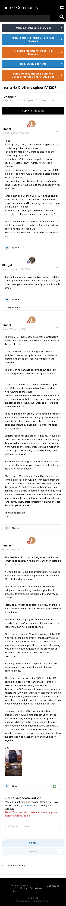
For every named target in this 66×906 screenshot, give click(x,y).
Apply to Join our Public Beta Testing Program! (33, 39)
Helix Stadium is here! (33, 63)
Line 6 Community (20, 7)
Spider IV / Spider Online (40, 100)
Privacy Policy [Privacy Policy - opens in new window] (24, 887)
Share (33, 842)
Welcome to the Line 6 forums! (33, 27)
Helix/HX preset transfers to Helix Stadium (33, 52)
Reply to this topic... (21, 826)
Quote (15, 247)
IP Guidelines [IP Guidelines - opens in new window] (36, 887)
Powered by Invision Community (33, 901)
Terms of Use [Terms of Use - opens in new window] (14, 888)
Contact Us (53, 885)
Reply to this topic (33, 110)
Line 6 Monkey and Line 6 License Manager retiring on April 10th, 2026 (33, 75)
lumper (11, 96)
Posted (16, 132)
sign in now (25, 805)
